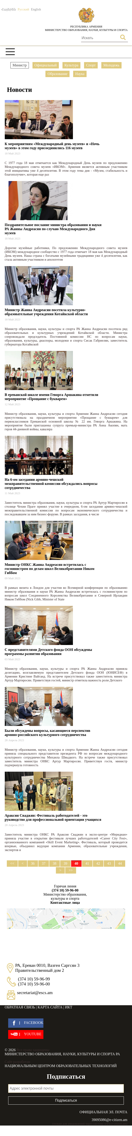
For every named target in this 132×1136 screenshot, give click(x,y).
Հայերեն (8, 9)
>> (71, 870)
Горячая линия (65, 888)
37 (43, 863)
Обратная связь (20, 1007)
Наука (79, 74)
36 (33, 863)
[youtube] (25, 1034)
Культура (71, 65)
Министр (19, 65)
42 (98, 863)
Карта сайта (49, 1007)
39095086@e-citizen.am (109, 1120)
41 (87, 863)
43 (109, 863)
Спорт (91, 65)
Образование (57, 74)
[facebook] (25, 1023)
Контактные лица (65, 902)
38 (54, 863)
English (36, 9)
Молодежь (111, 65)
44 (120, 863)
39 (65, 863)
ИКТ (68, 1007)
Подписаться (66, 1100)
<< (12, 863)
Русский (23, 9)
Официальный (46, 65)
